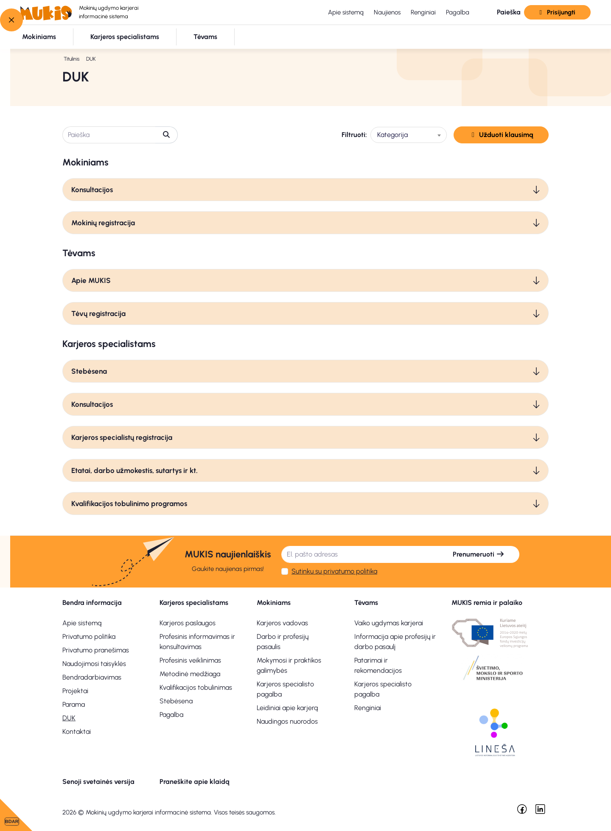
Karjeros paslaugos (188, 623)
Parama (73, 704)
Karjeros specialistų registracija (121, 437)
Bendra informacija (92, 603)
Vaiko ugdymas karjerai (388, 623)
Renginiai (423, 12)
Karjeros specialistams (194, 603)
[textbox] (408, 135)
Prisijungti (557, 12)
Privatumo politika (88, 636)
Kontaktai (76, 731)
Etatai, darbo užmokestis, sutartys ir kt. (134, 470)
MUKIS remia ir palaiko (486, 603)
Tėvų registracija (98, 313)
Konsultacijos (92, 189)
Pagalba (457, 12)
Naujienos (387, 12)
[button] (501, 12)
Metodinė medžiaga (190, 674)
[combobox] (408, 135)
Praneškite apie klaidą (195, 782)
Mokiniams (274, 603)
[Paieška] (109, 134)
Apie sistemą (346, 12)
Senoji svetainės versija (98, 782)
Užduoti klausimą (501, 135)
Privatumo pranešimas (95, 650)
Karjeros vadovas (282, 623)
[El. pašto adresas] (359, 554)
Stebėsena (89, 371)
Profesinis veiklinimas (190, 660)
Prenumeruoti (478, 554)
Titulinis (71, 59)
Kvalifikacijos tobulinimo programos (129, 503)
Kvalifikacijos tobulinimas (196, 687)
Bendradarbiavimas (91, 677)
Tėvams (366, 603)
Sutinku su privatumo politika (334, 571)
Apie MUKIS (91, 280)
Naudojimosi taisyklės (94, 664)
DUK (69, 718)
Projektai (75, 691)
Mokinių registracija (103, 222)
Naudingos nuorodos (287, 721)
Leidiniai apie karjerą (287, 708)
